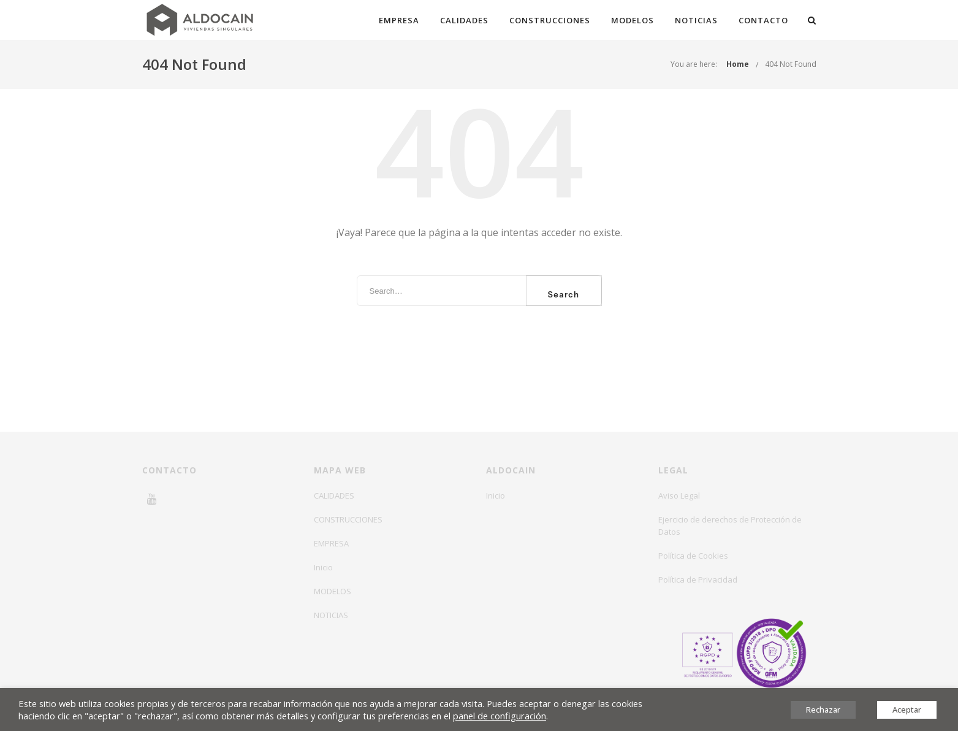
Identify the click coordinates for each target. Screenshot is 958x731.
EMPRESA (399, 20)
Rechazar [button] (823, 709)
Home (737, 64)
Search (564, 294)
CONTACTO (763, 20)
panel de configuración (499, 716)
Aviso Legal (679, 495)
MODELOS (632, 20)
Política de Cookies (693, 555)
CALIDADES (464, 20)
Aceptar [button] (906, 709)
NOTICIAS (696, 20)
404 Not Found (790, 64)
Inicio (323, 567)
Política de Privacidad (697, 579)
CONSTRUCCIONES (549, 20)
